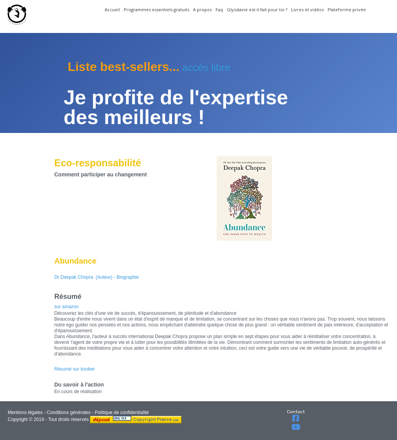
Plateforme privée (347, 9)
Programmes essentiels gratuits (156, 9)
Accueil (112, 9)
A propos (202, 9)
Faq (219, 9)
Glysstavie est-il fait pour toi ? (257, 9)
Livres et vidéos (307, 9)
